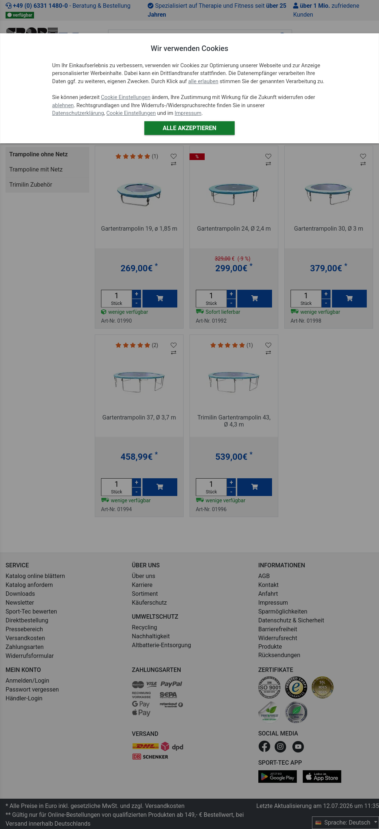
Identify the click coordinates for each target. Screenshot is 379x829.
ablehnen (63, 105)
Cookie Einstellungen (126, 97)
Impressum (188, 113)
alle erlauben (203, 81)
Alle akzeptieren (189, 128)
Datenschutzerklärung (78, 113)
